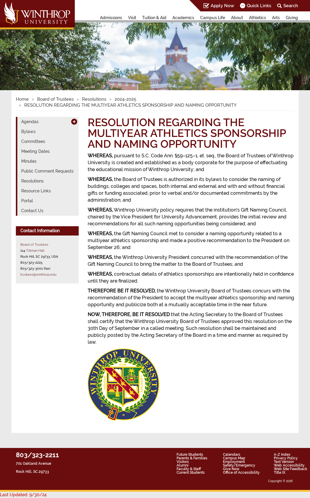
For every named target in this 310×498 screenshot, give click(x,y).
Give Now (231, 469)
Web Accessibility (289, 465)
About (237, 17)
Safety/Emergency (239, 465)
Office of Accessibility (241, 472)
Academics (183, 17)
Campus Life (212, 17)
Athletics (257, 17)
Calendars (231, 454)
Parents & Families (192, 458)
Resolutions (94, 99)
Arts (276, 17)
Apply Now (222, 5)
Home (22, 99)
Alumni (183, 465)
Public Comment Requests (47, 171)
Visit (132, 17)
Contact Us (32, 210)
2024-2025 (125, 99)
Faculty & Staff (189, 469)
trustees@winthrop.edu (38, 274)
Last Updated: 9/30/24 (23, 494)
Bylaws (28, 131)
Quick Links (259, 5)
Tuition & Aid (154, 17)
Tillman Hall (35, 250)
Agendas (30, 121)
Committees (33, 141)
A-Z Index (282, 454)
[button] (23, 49)
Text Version (284, 462)
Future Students (190, 454)
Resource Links (36, 190)
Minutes (29, 161)
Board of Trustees (55, 99)
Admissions (111, 17)
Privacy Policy (286, 458)
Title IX (279, 472)
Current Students (191, 472)
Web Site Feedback (290, 469)
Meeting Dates (35, 151)
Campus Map (234, 458)
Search (290, 5)
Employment (234, 462)
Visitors (183, 462)
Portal (27, 200)
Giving (292, 17)
